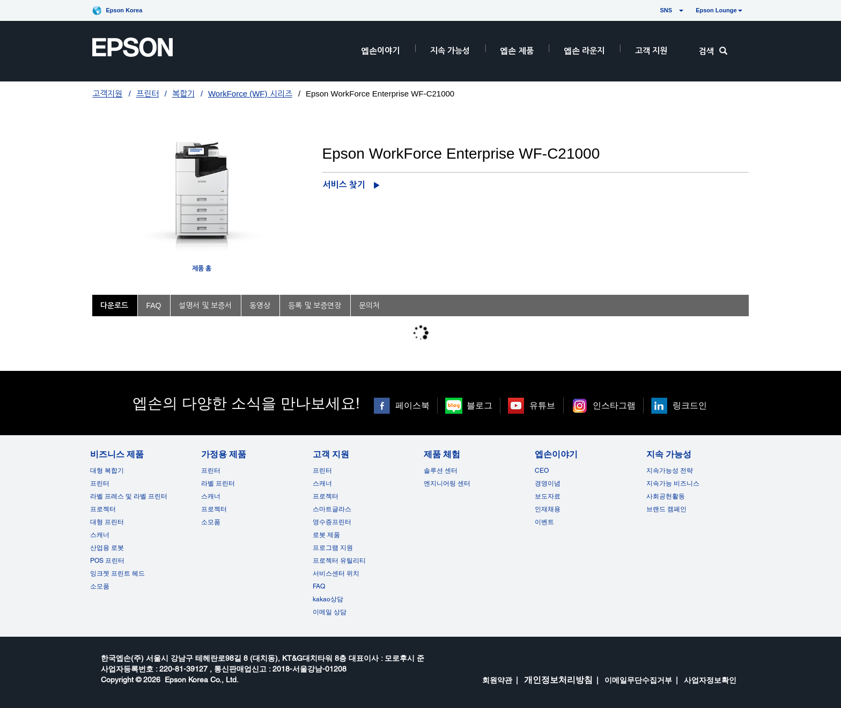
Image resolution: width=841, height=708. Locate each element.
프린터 (147, 93)
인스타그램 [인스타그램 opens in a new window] (614, 405)
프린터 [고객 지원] (322, 470)
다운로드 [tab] (114, 305)
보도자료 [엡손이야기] (547, 496)
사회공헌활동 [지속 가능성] (665, 496)
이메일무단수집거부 (638, 680)
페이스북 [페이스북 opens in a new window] (412, 405)
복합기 (183, 93)
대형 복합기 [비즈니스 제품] (107, 470)
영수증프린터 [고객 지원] (332, 522)
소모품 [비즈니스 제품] (99, 586)
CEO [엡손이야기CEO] (542, 470)
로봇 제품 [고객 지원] (326, 535)
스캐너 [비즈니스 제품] (99, 535)
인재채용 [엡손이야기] (547, 509)
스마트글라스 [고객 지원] (332, 509)
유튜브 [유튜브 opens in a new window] (542, 405)
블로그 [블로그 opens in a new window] (479, 405)
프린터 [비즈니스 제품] (99, 483)
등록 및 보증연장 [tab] (314, 305)
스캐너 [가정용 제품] (210, 496)
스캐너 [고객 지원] (322, 483)
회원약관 (497, 680)
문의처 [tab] (369, 305)
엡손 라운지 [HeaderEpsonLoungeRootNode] (584, 50)
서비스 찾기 (344, 184)
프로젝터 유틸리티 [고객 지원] (339, 560)
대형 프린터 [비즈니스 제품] (107, 522)
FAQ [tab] (153, 305)
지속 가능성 (450, 50)
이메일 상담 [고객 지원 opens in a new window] (329, 612)
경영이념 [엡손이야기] (547, 483)
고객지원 (107, 93)
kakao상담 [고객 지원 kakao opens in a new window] (328, 599)
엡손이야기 (380, 50)
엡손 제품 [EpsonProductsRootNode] (516, 50)
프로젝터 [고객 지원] (325, 496)
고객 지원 (651, 50)
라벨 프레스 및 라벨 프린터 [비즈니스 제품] (128, 496)
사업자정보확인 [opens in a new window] (710, 680)
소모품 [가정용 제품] (210, 522)
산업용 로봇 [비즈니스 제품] (107, 548)
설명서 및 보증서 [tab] (205, 305)
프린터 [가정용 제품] (210, 470)
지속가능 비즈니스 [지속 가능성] (672, 483)
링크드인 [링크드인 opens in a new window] (690, 405)
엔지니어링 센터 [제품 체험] (447, 483)
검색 (713, 51)
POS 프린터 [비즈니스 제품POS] (107, 560)
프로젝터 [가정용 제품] (214, 509)
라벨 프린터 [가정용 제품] (218, 483)
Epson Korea (124, 10)
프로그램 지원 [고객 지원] (333, 548)
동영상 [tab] (259, 305)
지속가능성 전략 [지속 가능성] (669, 470)
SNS (656, 10)
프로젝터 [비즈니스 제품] (103, 509)
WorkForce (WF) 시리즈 (250, 93)
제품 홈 (201, 268)
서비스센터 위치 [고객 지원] (336, 573)
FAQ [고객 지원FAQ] (319, 586)
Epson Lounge (719, 10)
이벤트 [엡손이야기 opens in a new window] (544, 522)
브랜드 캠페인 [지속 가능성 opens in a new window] (666, 509)
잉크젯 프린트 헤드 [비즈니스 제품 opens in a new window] (117, 573)
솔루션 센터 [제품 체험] (441, 470)
